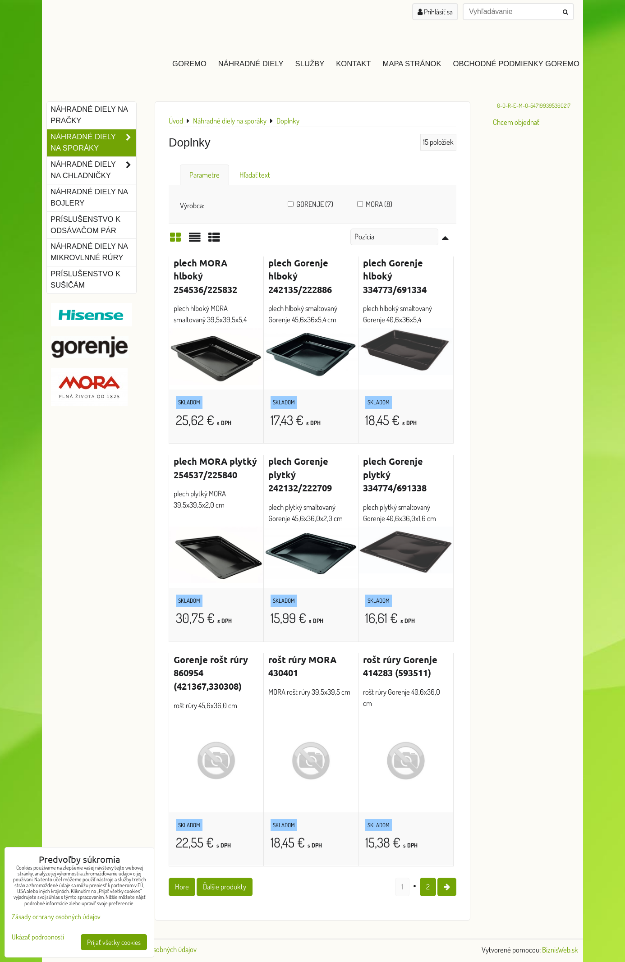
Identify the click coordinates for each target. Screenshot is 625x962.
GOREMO (189, 64)
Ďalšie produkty (224, 886)
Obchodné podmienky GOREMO (516, 64)
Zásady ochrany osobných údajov (56, 916)
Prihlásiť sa (435, 11)
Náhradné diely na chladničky (93, 170)
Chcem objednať (516, 122)
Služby (310, 64)
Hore (182, 886)
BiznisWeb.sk (560, 949)
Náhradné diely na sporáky (93, 142)
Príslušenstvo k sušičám (85, 279)
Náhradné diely (251, 64)
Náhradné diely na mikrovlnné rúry (89, 252)
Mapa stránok (412, 64)
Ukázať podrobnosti (38, 937)
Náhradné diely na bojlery (89, 197)
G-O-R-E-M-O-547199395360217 (533, 105)
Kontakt (353, 64)
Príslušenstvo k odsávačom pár (85, 225)
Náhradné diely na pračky (89, 115)
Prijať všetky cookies (114, 942)
